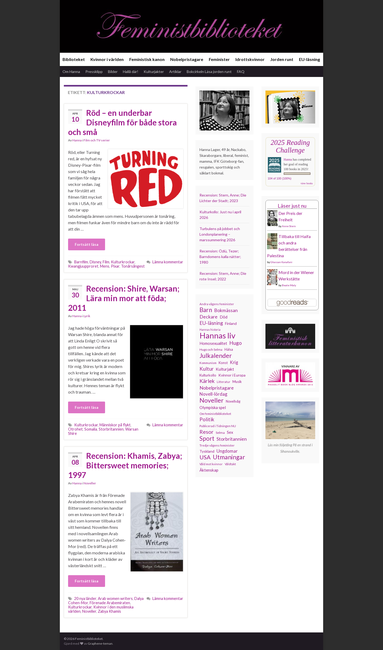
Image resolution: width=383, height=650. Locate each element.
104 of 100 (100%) (280, 178)
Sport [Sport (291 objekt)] (206, 438)
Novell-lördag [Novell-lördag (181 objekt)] (213, 394)
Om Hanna (71, 71)
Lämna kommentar (167, 262)
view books (307, 183)
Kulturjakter (154, 71)
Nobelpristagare (186, 59)
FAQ (240, 71)
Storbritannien (111, 429)
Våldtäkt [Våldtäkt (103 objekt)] (230, 464)
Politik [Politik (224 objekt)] (206, 419)
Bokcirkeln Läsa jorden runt (209, 71)
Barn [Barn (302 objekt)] (205, 310)
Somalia (90, 429)
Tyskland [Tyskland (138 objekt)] (206, 451)
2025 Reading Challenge (290, 146)
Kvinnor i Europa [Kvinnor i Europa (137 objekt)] (231, 375)
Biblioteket (74, 59)
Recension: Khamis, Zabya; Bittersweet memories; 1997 (125, 465)
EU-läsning (309, 59)
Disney (95, 262)
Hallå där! (130, 71)
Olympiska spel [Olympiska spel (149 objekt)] (212, 407)
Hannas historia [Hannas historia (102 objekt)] (209, 329)
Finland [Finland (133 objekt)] (231, 323)
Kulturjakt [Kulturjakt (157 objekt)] (225, 369)
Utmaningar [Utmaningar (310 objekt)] (229, 457)
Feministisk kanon (147, 59)
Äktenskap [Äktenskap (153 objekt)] (208, 470)
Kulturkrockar (123, 262)
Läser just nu (292, 206)
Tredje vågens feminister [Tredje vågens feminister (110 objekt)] (217, 445)
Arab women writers (115, 598)
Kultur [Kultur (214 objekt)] (206, 369)
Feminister (219, 59)
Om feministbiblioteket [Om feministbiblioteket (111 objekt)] (215, 413)
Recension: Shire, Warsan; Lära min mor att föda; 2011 (124, 298)
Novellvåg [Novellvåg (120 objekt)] (233, 401)
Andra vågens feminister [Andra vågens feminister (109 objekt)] (216, 304)
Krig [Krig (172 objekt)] (234, 362)
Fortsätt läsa (86, 244)
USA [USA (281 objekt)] (205, 457)
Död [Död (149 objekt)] (223, 316)
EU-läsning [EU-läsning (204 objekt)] (211, 323)
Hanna (77, 140)
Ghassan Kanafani (281, 262)
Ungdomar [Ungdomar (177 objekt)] (227, 451)
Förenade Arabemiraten (110, 602)
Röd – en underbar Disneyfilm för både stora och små (122, 122)
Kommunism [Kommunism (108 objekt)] (208, 363)
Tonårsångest (133, 266)
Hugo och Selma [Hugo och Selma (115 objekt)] (210, 349)
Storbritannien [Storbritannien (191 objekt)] (232, 439)
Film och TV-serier (97, 140)
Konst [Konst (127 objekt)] (223, 363)
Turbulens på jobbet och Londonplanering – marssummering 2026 (219, 234)
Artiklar (175, 71)
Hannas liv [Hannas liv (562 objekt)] (217, 335)
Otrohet (75, 429)
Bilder (113, 71)
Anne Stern (289, 226)
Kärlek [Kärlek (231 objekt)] (207, 381)
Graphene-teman (100, 643)
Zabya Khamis (109, 611)
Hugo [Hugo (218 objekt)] (235, 343)
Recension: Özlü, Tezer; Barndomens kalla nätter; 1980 (220, 256)
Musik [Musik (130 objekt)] (237, 381)
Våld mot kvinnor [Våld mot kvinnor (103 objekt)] (211, 464)
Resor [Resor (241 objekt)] (206, 432)
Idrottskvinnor (250, 59)
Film (106, 262)
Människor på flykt (115, 425)
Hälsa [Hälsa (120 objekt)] (228, 349)
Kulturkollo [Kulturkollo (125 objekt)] (207, 375)
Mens (104, 266)
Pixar (115, 266)
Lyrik (87, 316)
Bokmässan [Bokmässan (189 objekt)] (226, 310)
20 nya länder (85, 598)
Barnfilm (81, 262)
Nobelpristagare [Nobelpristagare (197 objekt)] (216, 388)
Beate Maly (289, 285)
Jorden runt (281, 59)
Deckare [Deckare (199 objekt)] (208, 317)
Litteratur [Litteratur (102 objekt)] (223, 381)
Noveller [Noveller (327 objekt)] (211, 400)
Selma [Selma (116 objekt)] (220, 433)
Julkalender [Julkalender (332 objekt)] (215, 355)
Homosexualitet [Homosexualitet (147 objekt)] (213, 343)
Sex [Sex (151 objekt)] (230, 432)
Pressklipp (94, 71)
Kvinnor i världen (107, 59)
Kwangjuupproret (83, 266)
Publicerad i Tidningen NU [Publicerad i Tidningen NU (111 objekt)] (217, 426)
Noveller (90, 483)
